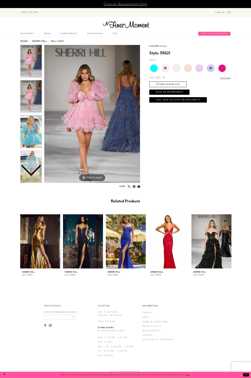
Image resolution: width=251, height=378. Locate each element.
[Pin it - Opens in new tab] (134, 183)
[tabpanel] (92, 111)
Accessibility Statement (158, 336)
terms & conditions (155, 318)
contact (147, 309)
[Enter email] (61, 314)
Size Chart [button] (225, 74)
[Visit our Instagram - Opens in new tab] (50, 323)
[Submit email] (76, 314)
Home (24, 38)
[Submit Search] (45, 10)
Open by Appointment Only (125, 4)
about (146, 314)
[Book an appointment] (214, 31)
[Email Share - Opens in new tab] (139, 183)
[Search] (60, 10)
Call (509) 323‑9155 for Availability (180, 98)
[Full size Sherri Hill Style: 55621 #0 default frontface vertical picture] (92, 111)
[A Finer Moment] (126, 21)
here (188, 374)
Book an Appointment (171, 89)
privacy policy (151, 323)
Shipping (147, 332)
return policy (151, 327)
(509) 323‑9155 (107, 318)
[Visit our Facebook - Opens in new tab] (45, 323)
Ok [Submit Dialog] (246, 374)
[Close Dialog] (5, 375)
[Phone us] (29, 10)
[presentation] (40, 238)
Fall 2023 (57, 38)
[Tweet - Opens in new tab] (129, 183)
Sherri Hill (39, 38)
